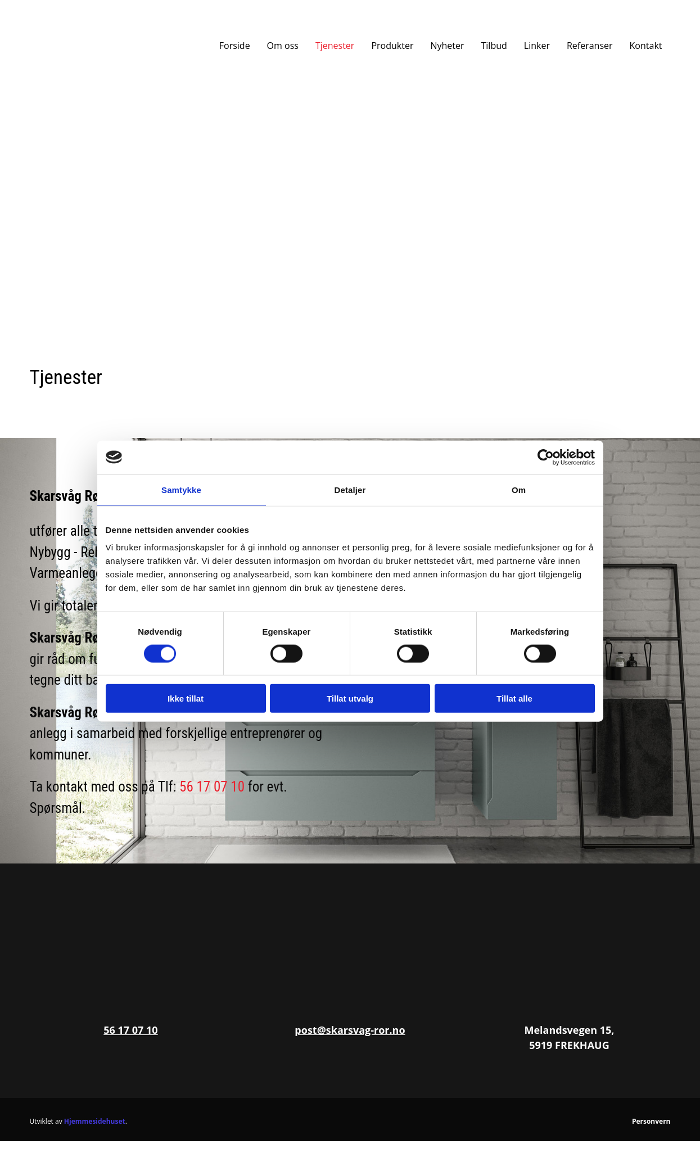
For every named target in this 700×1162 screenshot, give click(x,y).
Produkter (392, 45)
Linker (537, 45)
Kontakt (646, 45)
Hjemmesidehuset (94, 1121)
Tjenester (334, 45)
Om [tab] (519, 489)
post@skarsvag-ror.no (350, 1030)
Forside (234, 45)
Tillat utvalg (350, 698)
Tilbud (494, 45)
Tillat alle (514, 698)
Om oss (283, 45)
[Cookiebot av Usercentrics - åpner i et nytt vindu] (545, 457)
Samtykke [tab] (181, 489)
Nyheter (447, 45)
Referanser (590, 45)
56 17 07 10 (212, 787)
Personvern (651, 1121)
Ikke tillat (186, 698)
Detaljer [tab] (350, 489)
